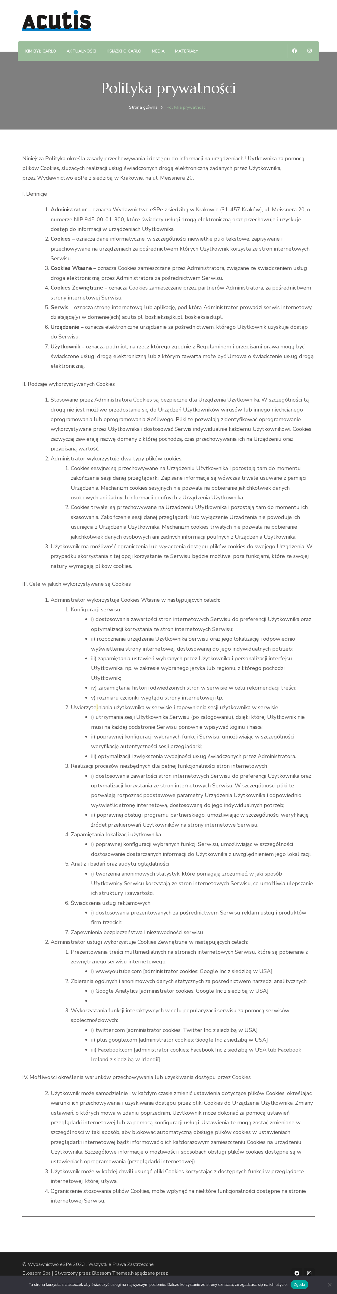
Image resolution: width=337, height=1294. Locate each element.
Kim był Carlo (40, 51)
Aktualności (81, 51)
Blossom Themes (111, 1273)
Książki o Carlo (124, 51)
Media (158, 51)
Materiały (186, 51)
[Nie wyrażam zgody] (329, 1285)
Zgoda (299, 1284)
